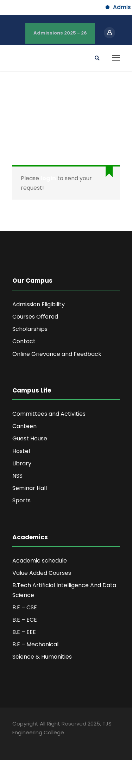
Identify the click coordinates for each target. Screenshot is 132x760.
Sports (21, 500)
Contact (24, 341)
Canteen (24, 426)
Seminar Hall (29, 488)
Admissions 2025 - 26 (60, 33)
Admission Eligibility (38, 304)
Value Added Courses (41, 573)
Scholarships (30, 329)
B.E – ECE (24, 620)
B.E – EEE (24, 632)
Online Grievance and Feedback (56, 354)
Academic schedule (39, 561)
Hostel (21, 451)
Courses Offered (35, 317)
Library (21, 463)
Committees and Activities (49, 414)
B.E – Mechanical (35, 644)
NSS (17, 476)
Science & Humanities (42, 657)
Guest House (29, 438)
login (48, 178)
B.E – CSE (24, 607)
